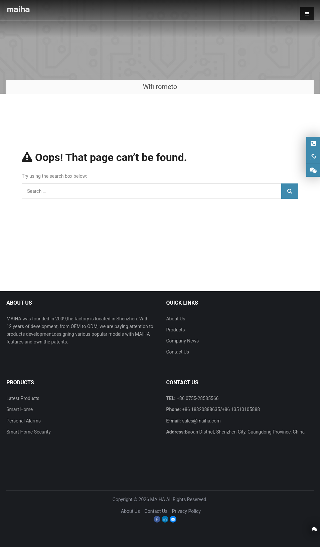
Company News (182, 340)
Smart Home (19, 409)
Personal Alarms (23, 420)
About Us (175, 318)
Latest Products (22, 398)
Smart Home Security (28, 432)
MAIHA (157, 499)
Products (175, 329)
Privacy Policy (186, 511)
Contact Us (177, 352)
